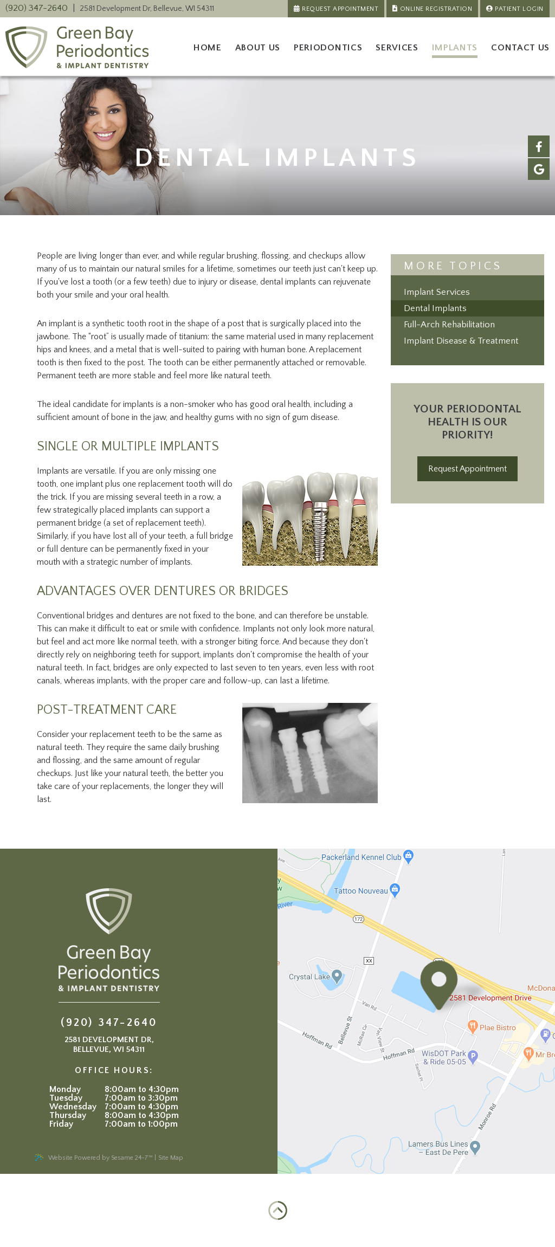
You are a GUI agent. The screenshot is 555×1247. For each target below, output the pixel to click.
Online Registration (436, 8)
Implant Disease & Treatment (461, 341)
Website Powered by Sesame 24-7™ (93, 1157)
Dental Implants (435, 308)
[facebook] (539, 146)
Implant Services (437, 292)
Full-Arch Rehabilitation (449, 324)
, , (147, 8)
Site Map (170, 1157)
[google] (539, 169)
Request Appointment (340, 8)
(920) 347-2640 (36, 8)
